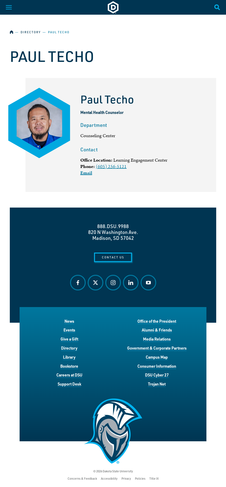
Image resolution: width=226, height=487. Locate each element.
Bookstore (69, 366)
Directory (31, 32)
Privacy (126, 478)
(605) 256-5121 (111, 166)
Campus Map (157, 357)
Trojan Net (157, 384)
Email (86, 173)
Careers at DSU (69, 374)
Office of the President (156, 321)
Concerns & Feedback (82, 478)
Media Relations (157, 339)
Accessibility (109, 478)
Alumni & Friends (157, 329)
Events (69, 329)
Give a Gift (69, 339)
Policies (140, 478)
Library (69, 357)
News (69, 321)
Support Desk (69, 384)
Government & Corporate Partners (157, 348)
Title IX (154, 478)
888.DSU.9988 (113, 226)
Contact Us (113, 257)
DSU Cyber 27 (157, 374)
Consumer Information (156, 366)
